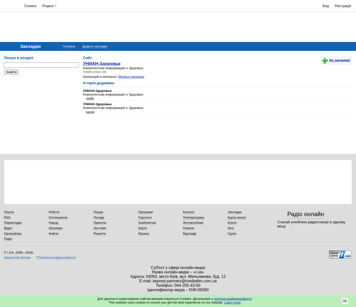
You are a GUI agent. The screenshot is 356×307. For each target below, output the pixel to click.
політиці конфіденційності (233, 299)
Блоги (232, 223)
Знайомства (147, 223)
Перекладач (13, 223)
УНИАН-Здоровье (102, 63)
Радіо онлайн (305, 214)
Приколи (99, 223)
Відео (8, 228)
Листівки (99, 228)
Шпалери (56, 228)
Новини (188, 228)
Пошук (98, 212)
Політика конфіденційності (56, 257)
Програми (145, 212)
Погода (98, 217)
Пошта (9, 212)
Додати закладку (94, 46)
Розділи (48, 6)
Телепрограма (193, 217)
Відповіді (189, 233)
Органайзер (13, 233)
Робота (54, 212)
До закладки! (336, 60)
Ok (345, 301)
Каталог (189, 212)
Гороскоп (145, 217)
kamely (90, 111)
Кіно (231, 228)
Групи (232, 233)
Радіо (8, 239)
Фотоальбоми (193, 223)
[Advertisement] (41, 109)
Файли (53, 233)
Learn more (232, 302)
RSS (7, 217)
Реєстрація (343, 6)
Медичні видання (131, 77)
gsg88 (90, 98)
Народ (53, 223)
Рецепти (99, 233)
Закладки (235, 212)
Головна (30, 6)
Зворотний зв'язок (17, 257)
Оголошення (58, 217)
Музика (143, 233)
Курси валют (237, 217)
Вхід (326, 6)
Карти (142, 228)
